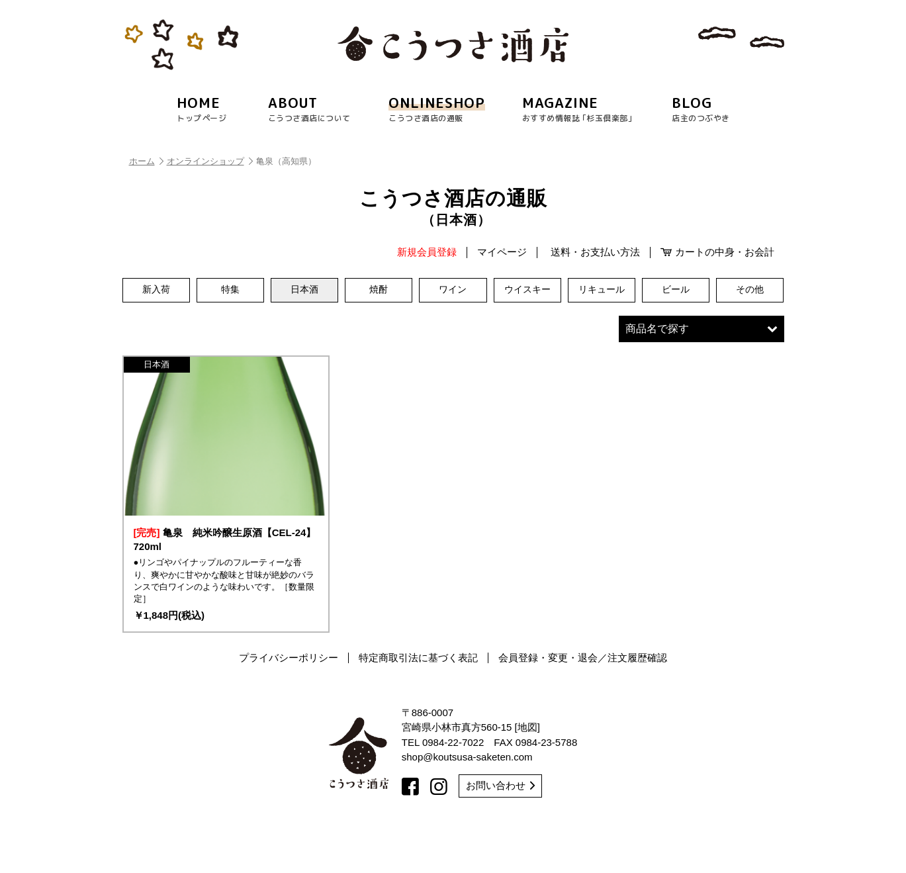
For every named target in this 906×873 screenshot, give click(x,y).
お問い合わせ (500, 831)
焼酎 (378, 290)
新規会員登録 (427, 252)
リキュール (601, 290)
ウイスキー (527, 290)
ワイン (453, 290)
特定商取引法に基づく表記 (418, 703)
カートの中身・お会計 (717, 252)
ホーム (146, 161)
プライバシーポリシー (288, 703)
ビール (676, 290)
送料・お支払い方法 (595, 252)
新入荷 (156, 290)
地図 (527, 772)
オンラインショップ (210, 161)
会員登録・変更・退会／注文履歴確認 (582, 703)
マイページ (502, 252)
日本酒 (304, 290)
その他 (750, 290)
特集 (230, 290)
